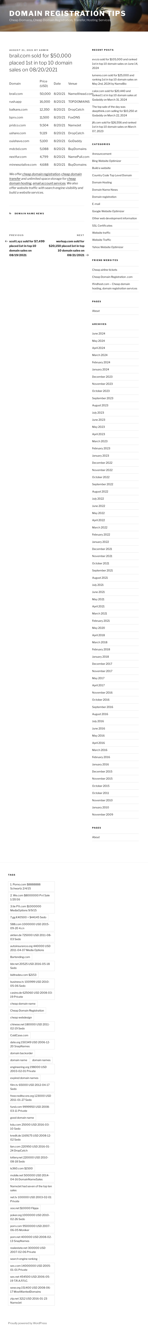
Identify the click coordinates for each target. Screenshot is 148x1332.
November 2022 (102, 470)
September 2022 (102, 484)
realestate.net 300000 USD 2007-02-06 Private (27, 1249)
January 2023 (100, 455)
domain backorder (21, 1053)
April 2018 (98, 635)
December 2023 (102, 376)
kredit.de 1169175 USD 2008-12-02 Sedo (30, 1137)
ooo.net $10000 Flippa (24, 1208)
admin (44, 50)
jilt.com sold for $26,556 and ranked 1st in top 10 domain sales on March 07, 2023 (114, 127)
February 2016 (101, 757)
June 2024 (98, 333)
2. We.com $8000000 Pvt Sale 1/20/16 (30, 897)
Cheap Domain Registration (27, 1010)
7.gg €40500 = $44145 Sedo (28, 917)
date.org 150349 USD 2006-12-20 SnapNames (30, 1044)
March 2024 (100, 355)
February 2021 (101, 620)
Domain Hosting (102, 182)
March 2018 (99, 642)
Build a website (101, 168)
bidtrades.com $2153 (23, 974)
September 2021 (102, 570)
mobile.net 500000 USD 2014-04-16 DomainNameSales (29, 1177)
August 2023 (100, 405)
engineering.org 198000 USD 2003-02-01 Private (28, 1069)
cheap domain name (22, 1003)
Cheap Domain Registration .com (112, 276)
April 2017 (98, 685)
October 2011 (100, 793)
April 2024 (98, 347)
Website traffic (101, 232)
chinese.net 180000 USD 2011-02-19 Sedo (30, 1026)
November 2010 (102, 800)
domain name (18, 1060)
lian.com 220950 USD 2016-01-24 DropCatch (30, 1148)
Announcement (101, 153)
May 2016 (98, 735)
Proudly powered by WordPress (27, 1323)
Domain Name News (30, 213)
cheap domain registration (41, 174)
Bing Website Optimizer (106, 160)
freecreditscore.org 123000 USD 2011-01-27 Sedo (30, 1097)
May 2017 (98, 678)
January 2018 (100, 656)
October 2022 (100, 477)
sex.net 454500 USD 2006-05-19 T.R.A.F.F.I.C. (30, 1278)
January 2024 (100, 369)
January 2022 (100, 541)
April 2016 (98, 742)
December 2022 (102, 462)
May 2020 (98, 627)
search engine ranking (23, 1258)
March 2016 (99, 750)
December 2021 (102, 549)
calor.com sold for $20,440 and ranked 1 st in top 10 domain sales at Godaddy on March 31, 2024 (114, 95)
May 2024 (98, 340)
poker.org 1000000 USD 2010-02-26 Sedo (30, 1217)
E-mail (96, 203)
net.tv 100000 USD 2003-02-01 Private (30, 1199)
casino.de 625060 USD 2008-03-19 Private (31, 994)
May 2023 (98, 426)
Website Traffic (101, 239)
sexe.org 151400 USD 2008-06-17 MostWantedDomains (30, 1289)
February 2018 (101, 649)
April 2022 (98, 520)
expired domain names (24, 1078)
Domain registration (104, 196)
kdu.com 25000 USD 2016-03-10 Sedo (30, 1126)
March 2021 (99, 613)
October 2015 (100, 785)
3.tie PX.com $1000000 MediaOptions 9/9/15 (25, 908)
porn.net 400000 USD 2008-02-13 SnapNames (31, 1239)
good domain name (22, 1117)
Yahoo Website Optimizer (107, 247)
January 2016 (100, 764)
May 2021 (98, 599)
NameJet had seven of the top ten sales (31, 1188)
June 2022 (98, 505)
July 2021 (98, 584)
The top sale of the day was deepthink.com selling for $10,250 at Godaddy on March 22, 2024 (114, 111)
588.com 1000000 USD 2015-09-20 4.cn (29, 926)
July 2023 (98, 412)
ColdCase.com (19, 1035)
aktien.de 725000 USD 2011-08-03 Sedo (30, 937)
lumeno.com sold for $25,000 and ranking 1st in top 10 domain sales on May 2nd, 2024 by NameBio (114, 79)
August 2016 (100, 714)
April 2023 (98, 434)
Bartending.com (20, 957)
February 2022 (101, 534)
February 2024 (101, 362)
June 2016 (98, 728)
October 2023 (101, 390)
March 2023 (100, 441)
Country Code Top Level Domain (112, 175)
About (96, 310)
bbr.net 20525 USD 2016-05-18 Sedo (30, 965)
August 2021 (100, 577)
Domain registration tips (67, 13)
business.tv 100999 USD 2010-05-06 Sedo (30, 983)
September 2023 (102, 398)
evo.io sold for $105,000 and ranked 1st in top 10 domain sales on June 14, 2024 (115, 64)
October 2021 (100, 563)
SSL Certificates (102, 225)
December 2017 (102, 663)
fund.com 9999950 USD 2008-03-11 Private (30, 1108)
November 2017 (102, 671)
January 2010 (100, 807)
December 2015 (102, 771)
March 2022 (99, 527)
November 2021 (102, 556)
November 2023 (102, 383)
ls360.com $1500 (21, 1168)
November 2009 (102, 814)
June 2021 (98, 592)
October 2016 (100, 699)
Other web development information (114, 218)
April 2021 (98, 606)
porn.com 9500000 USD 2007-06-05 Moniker (30, 1228)
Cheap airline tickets (104, 269)
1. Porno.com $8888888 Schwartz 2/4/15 (25, 886)
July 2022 (98, 498)
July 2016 (98, 721)
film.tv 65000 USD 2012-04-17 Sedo (30, 1086)
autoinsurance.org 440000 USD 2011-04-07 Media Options (30, 948)
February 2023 (101, 448)
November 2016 (102, 692)
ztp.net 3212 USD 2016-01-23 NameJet (28, 1300)
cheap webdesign (21, 1017)
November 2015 (102, 778)
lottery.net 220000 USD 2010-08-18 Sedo (29, 1159)
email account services (49, 183)
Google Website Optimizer (108, 211)
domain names (41, 1060)
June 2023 (98, 419)
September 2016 (102, 707)
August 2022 (100, 491)
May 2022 (98, 513)
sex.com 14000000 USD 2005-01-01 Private (30, 1267)
